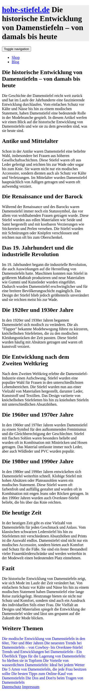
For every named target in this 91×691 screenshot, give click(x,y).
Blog (15, 62)
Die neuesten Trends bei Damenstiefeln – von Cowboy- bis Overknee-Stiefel (42, 645)
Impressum (30, 687)
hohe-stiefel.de (26, 9)
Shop (16, 57)
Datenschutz (11, 687)
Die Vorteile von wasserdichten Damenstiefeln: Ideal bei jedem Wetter (43, 662)
